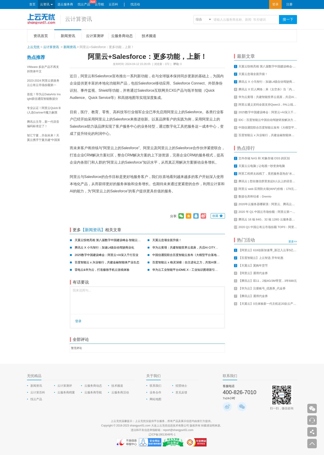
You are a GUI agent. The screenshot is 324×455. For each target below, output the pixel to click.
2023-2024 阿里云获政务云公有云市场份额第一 (43, 83)
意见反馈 (181, 392)
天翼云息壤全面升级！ (167, 240)
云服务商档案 (66, 392)
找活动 (135, 4)
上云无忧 (33, 47)
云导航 (99, 4)
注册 (289, 4)
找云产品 (84, 4)
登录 (275, 4)
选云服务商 (65, 4)
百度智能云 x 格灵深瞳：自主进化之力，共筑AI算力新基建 (190, 262)
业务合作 (155, 392)
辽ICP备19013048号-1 (162, 434)
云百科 (113, 4)
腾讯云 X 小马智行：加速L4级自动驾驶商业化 (104, 247)
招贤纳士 (181, 385)
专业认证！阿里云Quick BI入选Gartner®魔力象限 (44, 110)
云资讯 (46, 4)
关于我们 (153, 376)
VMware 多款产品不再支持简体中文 (43, 69)
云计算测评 (64, 385)
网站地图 (155, 399)
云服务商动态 (93, 385)
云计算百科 (37, 392)
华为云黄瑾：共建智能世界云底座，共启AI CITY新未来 (188, 247)
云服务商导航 (93, 392)
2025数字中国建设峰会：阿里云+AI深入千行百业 (106, 255)
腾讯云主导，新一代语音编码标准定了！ (43, 124)
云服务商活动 (120, 392)
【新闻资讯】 (93, 230)
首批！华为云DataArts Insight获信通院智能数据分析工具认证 (44, 97)
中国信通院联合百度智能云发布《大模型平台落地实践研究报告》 (194, 255)
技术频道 (117, 385)
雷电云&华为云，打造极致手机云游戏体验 (102, 269)
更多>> (292, 241)
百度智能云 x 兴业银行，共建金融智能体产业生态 (107, 262)
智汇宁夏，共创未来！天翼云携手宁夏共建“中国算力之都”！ (43, 138)
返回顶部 (312, 443)
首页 (32, 4)
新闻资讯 (69, 47)
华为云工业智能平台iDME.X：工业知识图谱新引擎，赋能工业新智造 (196, 269)
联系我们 (155, 385)
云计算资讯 (78, 19)
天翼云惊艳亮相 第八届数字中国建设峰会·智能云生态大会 (112, 240)
